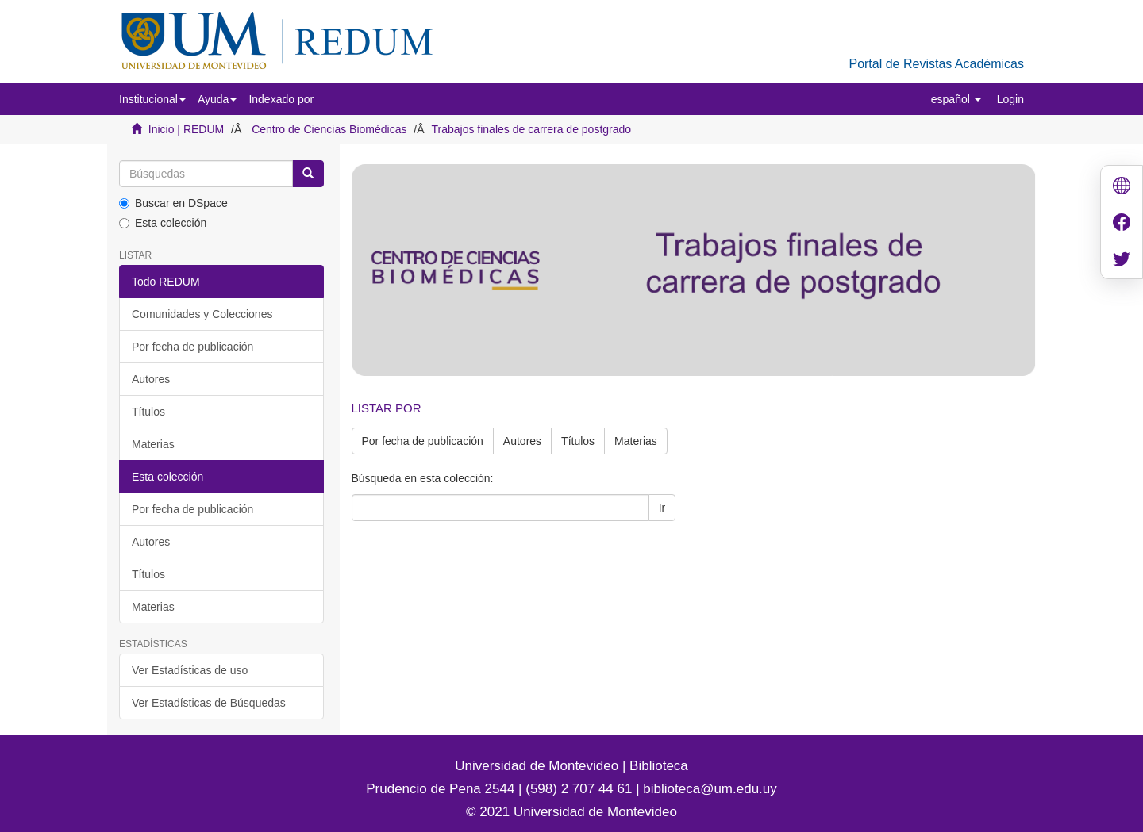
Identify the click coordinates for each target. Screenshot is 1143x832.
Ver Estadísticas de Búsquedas (209, 702)
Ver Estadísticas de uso (190, 670)
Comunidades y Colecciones (202, 314)
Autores (151, 379)
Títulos (148, 411)
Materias (153, 444)
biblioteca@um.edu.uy (709, 788)
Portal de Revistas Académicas (936, 64)
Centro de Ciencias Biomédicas (329, 129)
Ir (662, 507)
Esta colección (162, 223)
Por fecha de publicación (192, 346)
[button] (152, 99)
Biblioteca (656, 765)
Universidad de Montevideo (538, 765)
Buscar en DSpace (173, 203)
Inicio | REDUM (186, 129)
